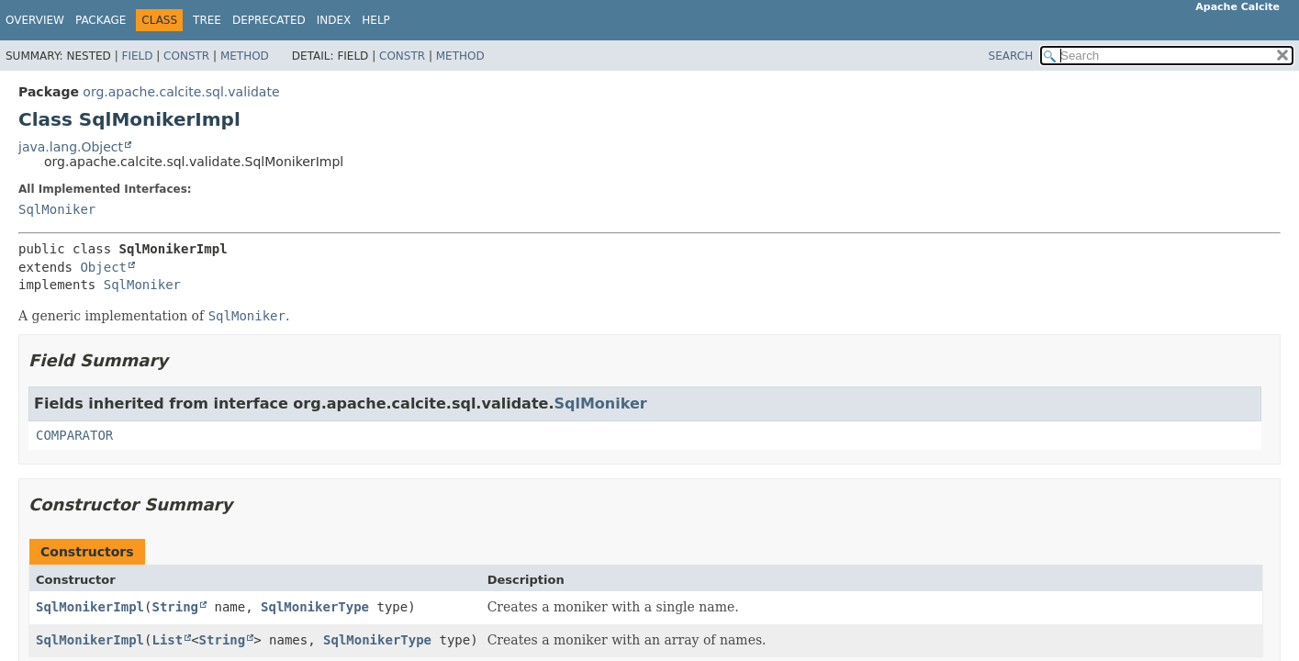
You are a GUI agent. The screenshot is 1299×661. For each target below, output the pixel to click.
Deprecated (269, 20)
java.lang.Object (70, 147)
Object (103, 267)
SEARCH (1011, 56)
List (167, 640)
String (174, 606)
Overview (35, 20)
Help (376, 20)
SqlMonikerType (315, 606)
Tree (207, 20)
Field (136, 56)
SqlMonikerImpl (90, 606)
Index (334, 20)
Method (244, 56)
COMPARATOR (74, 435)
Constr (186, 56)
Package (100, 20)
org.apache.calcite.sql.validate (181, 91)
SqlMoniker (56, 209)
